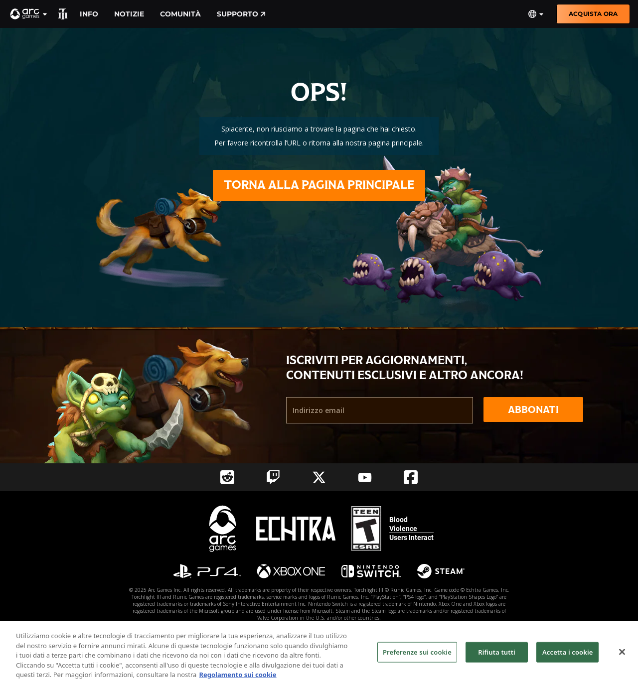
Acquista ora (593, 13)
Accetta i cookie (567, 656)
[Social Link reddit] (227, 477)
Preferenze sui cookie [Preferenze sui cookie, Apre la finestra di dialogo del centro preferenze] (417, 656)
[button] (29, 14)
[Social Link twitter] (319, 477)
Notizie (129, 13)
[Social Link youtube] (365, 477)
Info (89, 13)
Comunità (180, 13)
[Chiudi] (622, 657)
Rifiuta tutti (496, 656)
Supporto (241, 13)
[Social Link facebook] (411, 477)
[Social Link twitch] (273, 477)
